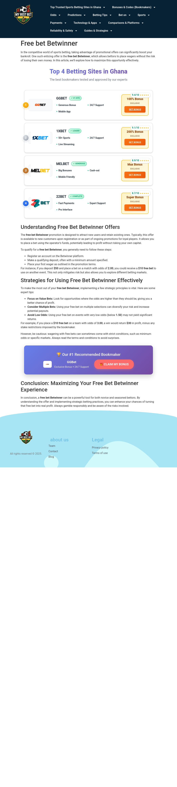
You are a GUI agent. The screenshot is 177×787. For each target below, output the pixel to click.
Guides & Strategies (98, 31)
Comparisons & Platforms (126, 23)
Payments (58, 23)
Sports (144, 15)
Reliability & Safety (63, 31)
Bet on (125, 15)
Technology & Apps (87, 23)
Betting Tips (102, 15)
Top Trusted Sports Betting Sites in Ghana (77, 7)
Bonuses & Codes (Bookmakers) (134, 7)
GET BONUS (135, 109)
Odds (55, 15)
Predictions (77, 15)
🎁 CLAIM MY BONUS (114, 364)
